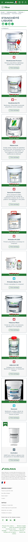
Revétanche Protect (14, 60)
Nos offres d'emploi (5, 493)
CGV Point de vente (11, 529)
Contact (3, 498)
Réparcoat (14, 145)
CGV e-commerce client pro (17, 530)
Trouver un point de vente (7, 490)
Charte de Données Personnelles (17, 527)
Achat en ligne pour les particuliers (9, 507)
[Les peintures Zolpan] (9, 2)
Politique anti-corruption (10, 532)
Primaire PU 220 (14, 239)
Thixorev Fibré (14, 322)
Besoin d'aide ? (4, 496)
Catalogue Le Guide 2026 (7, 505)
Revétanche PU (14, 103)
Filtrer (7, 7)
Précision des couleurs (8, 526)
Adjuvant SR (14, 365)
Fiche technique (14, 68)
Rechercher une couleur (6, 510)
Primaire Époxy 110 (14, 282)
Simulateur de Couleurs (6, 512)
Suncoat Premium (14, 192)
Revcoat (14, 409)
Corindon (14, 453)
